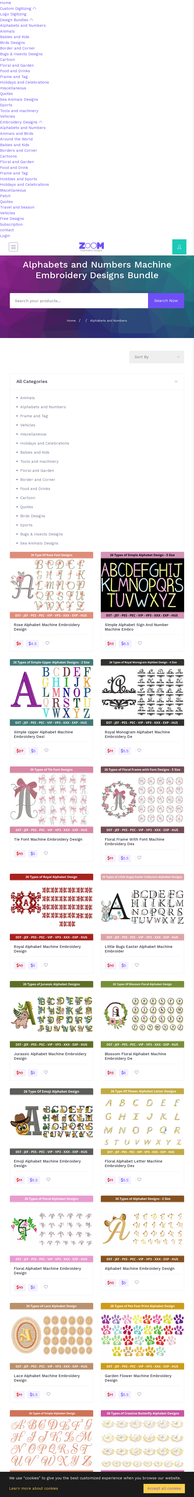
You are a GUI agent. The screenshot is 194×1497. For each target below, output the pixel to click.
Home (5, 3)
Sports (6, 105)
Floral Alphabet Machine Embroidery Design (47, 1270)
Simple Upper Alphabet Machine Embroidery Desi (43, 734)
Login (5, 236)
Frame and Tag (14, 76)
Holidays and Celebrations (24, 82)
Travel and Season (17, 207)
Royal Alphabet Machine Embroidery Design (47, 948)
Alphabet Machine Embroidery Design (140, 1268)
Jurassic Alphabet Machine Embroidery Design (50, 1056)
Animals (7, 31)
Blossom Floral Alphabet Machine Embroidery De (135, 1056)
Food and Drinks (15, 71)
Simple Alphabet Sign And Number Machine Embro (136, 627)
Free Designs (12, 218)
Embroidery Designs (21, 122)
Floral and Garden (17, 65)
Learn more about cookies (33, 1488)
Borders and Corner (18, 150)
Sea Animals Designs (19, 99)
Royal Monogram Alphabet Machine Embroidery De (137, 734)
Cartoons (8, 156)
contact (7, 230)
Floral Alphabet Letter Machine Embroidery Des (133, 1163)
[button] (97, 382)
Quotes (6, 93)
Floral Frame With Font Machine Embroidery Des (134, 841)
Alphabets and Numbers (23, 25)
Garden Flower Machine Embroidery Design (138, 1378)
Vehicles (7, 116)
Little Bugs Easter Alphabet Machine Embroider (139, 948)
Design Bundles (16, 20)
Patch (5, 196)
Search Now (166, 300)
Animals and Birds (16, 133)
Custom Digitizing (18, 8)
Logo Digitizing (13, 14)
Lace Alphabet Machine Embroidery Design (47, 1378)
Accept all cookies (164, 1488)
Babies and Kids (14, 37)
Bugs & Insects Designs (21, 54)
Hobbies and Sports (18, 179)
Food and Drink (14, 167)
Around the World (16, 139)
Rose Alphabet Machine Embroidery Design (47, 627)
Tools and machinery (19, 111)
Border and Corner (17, 48)
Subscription (11, 224)
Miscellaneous (13, 190)
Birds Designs (12, 42)
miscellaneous (13, 88)
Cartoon (7, 59)
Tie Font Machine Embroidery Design (48, 839)
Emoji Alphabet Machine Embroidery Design (47, 1163)
